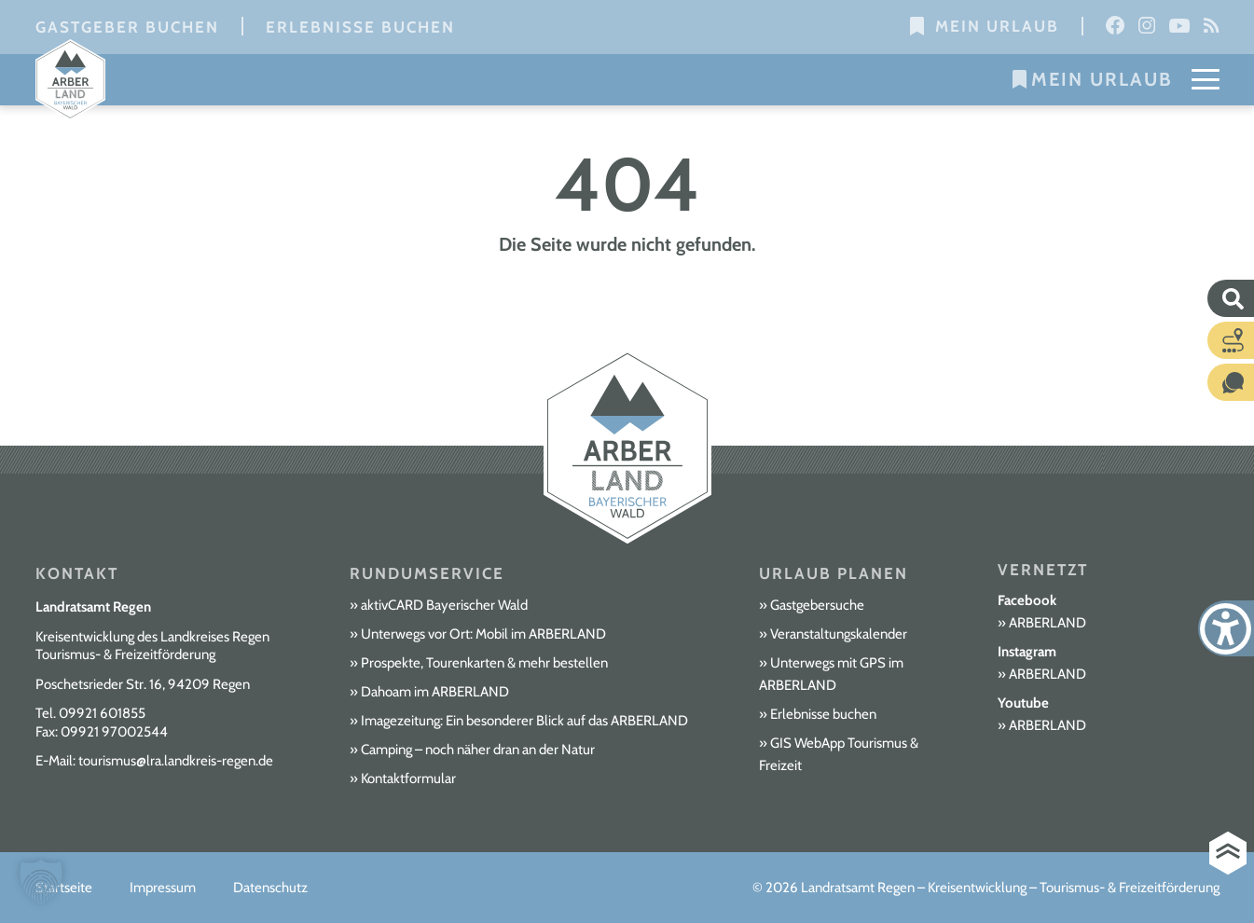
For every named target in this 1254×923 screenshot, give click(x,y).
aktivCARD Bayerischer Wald (444, 605)
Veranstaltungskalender (838, 634)
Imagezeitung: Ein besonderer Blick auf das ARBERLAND (524, 720)
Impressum (163, 887)
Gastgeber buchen (127, 27)
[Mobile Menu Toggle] (1206, 79)
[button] (41, 882)
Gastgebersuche (817, 605)
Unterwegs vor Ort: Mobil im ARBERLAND (483, 634)
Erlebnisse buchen (360, 27)
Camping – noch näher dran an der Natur (478, 749)
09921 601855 (102, 713)
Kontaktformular (408, 778)
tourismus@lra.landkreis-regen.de (175, 760)
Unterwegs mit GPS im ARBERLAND (831, 674)
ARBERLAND (1047, 622)
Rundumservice (427, 573)
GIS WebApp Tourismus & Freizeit (838, 754)
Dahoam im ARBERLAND (435, 691)
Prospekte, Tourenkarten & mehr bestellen (484, 662)
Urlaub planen (833, 573)
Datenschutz (270, 887)
